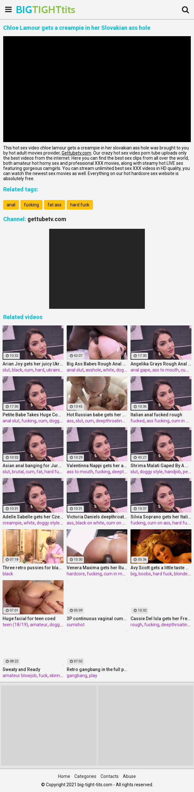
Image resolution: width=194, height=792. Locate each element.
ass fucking (157, 420)
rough (136, 624)
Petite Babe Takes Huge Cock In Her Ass (33, 414)
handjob (173, 471)
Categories (85, 776)
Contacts (110, 776)
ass (70, 420)
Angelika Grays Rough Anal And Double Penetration (161, 363)
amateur (39, 624)
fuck (43, 675)
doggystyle (60, 624)
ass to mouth (165, 369)
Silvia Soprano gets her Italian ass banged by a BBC (161, 516)
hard (39, 369)
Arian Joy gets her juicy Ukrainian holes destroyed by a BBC (33, 363)
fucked (138, 420)
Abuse (129, 776)
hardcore (76, 573)
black (17, 369)
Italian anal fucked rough (156, 414)
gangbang (77, 675)
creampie (12, 522)
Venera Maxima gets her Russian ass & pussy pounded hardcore (97, 567)
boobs (144, 573)
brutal (18, 471)
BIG (32, 9)
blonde (181, 573)
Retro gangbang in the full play (97, 669)
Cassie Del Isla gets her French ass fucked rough (161, 618)
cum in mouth (117, 573)
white (108, 369)
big (134, 573)
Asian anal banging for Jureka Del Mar (33, 465)
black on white (90, 522)
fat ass (55, 204)
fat (39, 471)
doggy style (60, 420)
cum (28, 369)
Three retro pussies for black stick (33, 567)
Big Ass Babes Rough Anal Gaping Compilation (97, 363)
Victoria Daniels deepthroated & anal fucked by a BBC (97, 516)
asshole (93, 369)
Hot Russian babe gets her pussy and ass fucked (97, 414)
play (93, 675)
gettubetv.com (46, 219)
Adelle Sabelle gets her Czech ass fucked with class (33, 516)
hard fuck (79, 204)
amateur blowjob (20, 675)
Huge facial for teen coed (29, 618)
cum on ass (117, 522)
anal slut (75, 369)
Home (64, 776)
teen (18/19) (15, 624)
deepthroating (110, 420)
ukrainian (55, 369)
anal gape (140, 369)
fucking (31, 204)
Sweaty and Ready (21, 669)
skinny (55, 675)
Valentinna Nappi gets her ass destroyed (97, 465)
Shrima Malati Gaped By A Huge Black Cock (161, 465)
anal (11, 204)
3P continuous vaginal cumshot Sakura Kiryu (97, 618)
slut (6, 369)
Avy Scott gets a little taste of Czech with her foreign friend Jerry (161, 567)
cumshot (76, 624)
